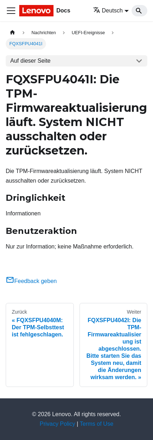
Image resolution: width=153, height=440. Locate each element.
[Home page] (12, 32)
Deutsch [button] (108, 10)
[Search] (139, 10)
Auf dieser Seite (30, 61)
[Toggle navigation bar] (11, 10)
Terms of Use (96, 424)
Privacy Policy (57, 424)
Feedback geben (31, 281)
